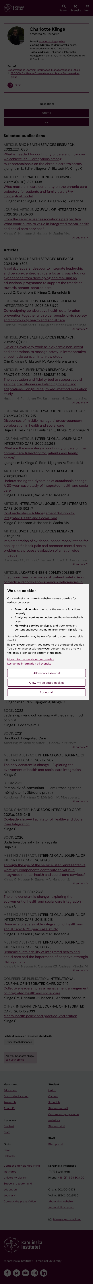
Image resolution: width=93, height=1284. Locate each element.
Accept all (46, 692)
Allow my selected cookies (46, 683)
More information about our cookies (30, 659)
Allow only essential (46, 673)
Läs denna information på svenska (29, 663)
